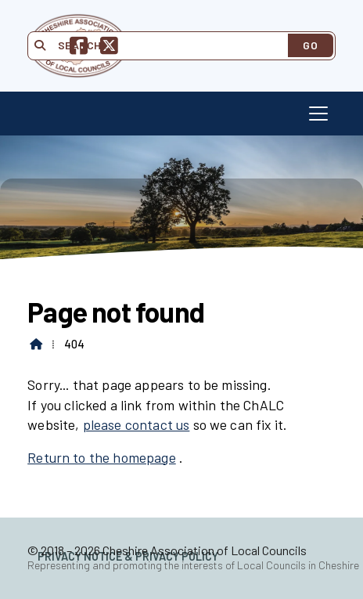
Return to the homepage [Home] (101, 457)
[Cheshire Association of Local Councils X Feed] (109, 48)
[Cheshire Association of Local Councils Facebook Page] (79, 48)
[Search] (166, 45)
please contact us (136, 424)
